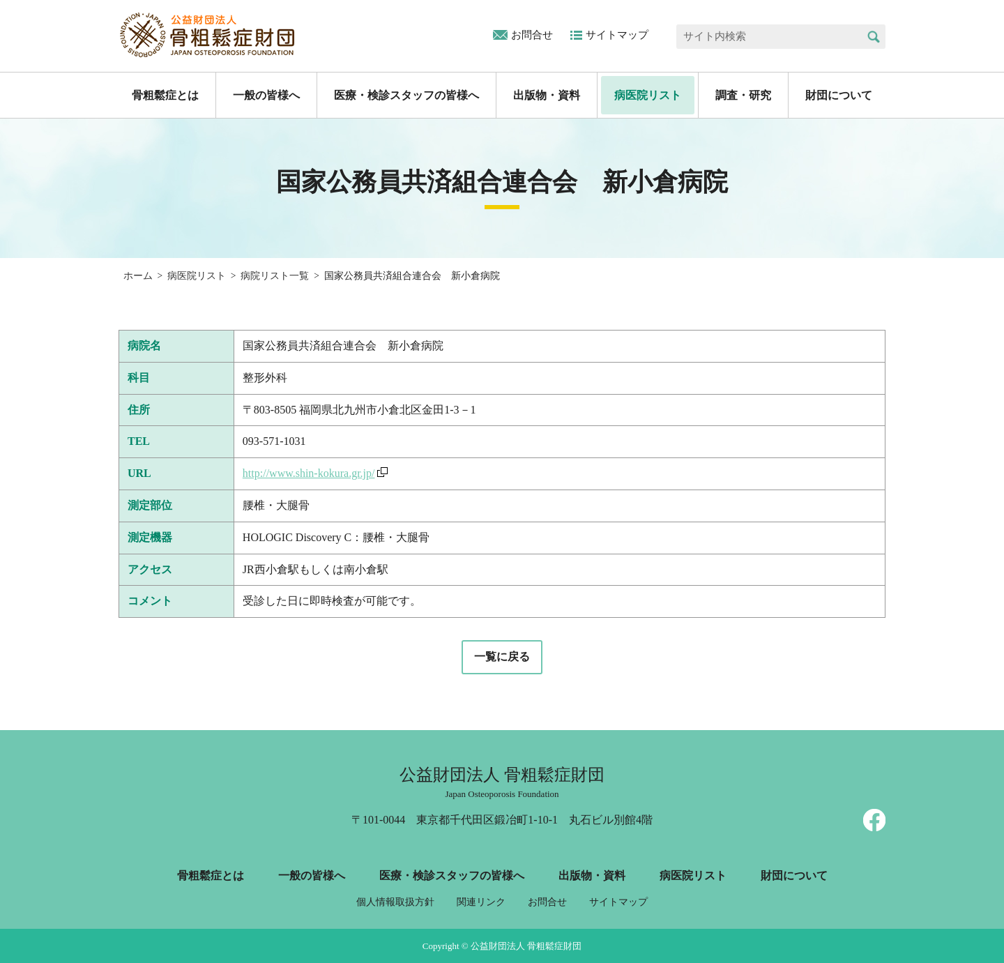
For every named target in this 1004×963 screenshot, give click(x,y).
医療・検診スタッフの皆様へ (406, 95)
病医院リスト (647, 95)
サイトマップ (617, 34)
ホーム (138, 276)
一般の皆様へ (266, 95)
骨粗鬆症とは (165, 95)
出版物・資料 (546, 95)
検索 (873, 36)
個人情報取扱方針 (395, 902)
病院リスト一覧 (275, 276)
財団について (838, 95)
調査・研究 (743, 95)
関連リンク (481, 902)
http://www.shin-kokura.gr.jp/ (309, 473)
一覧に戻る (502, 656)
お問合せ (532, 34)
